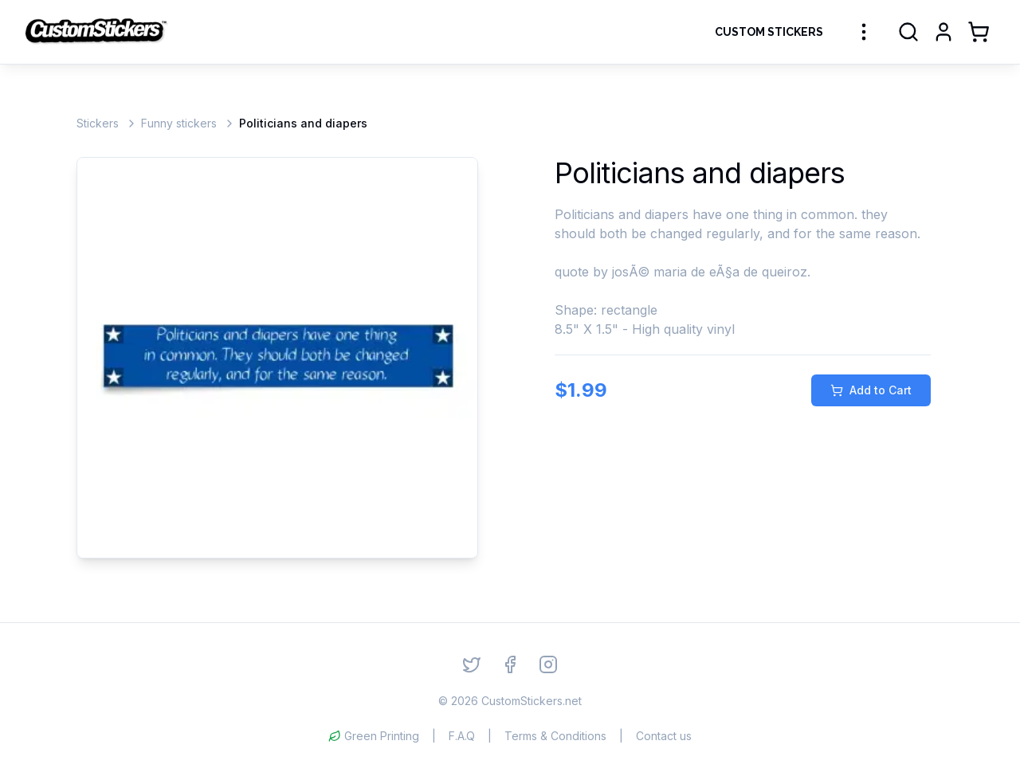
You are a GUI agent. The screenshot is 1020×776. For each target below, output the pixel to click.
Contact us (664, 736)
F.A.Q (462, 736)
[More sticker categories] (864, 32)
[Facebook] (510, 664)
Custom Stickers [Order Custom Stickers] (769, 31)
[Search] (908, 32)
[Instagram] (548, 664)
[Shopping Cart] (978, 32)
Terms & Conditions (555, 736)
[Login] (943, 32)
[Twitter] (471, 664)
